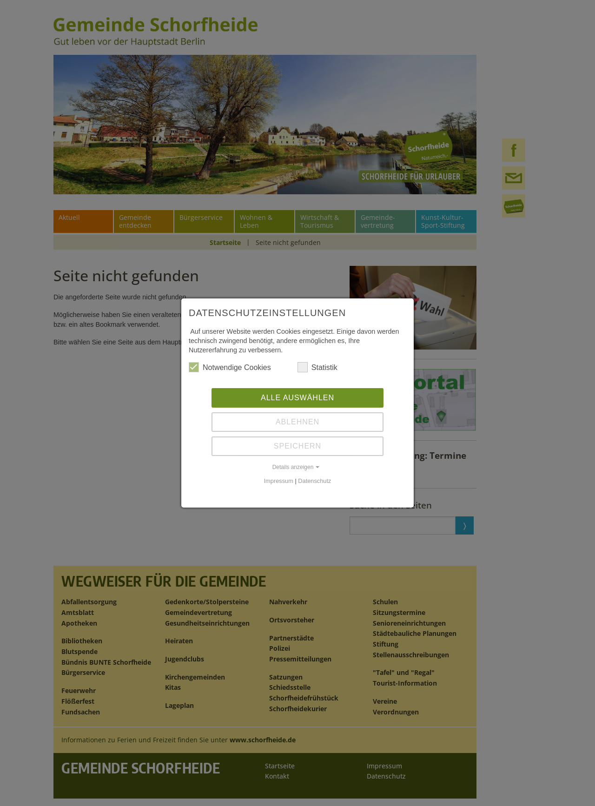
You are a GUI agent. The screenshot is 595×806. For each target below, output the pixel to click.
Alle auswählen (297, 398)
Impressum (278, 480)
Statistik (317, 367)
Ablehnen (297, 422)
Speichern (297, 446)
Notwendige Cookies (230, 367)
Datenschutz (314, 480)
